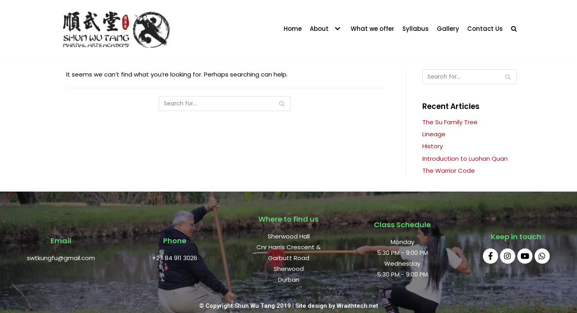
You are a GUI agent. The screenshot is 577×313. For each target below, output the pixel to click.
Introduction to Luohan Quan (465, 158)
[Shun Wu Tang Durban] (116, 28)
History (432, 146)
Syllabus (415, 28)
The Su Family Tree (450, 122)
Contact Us (485, 28)
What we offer (372, 28)
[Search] (225, 103)
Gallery (448, 28)
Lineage (434, 134)
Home (293, 28)
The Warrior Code (448, 170)
